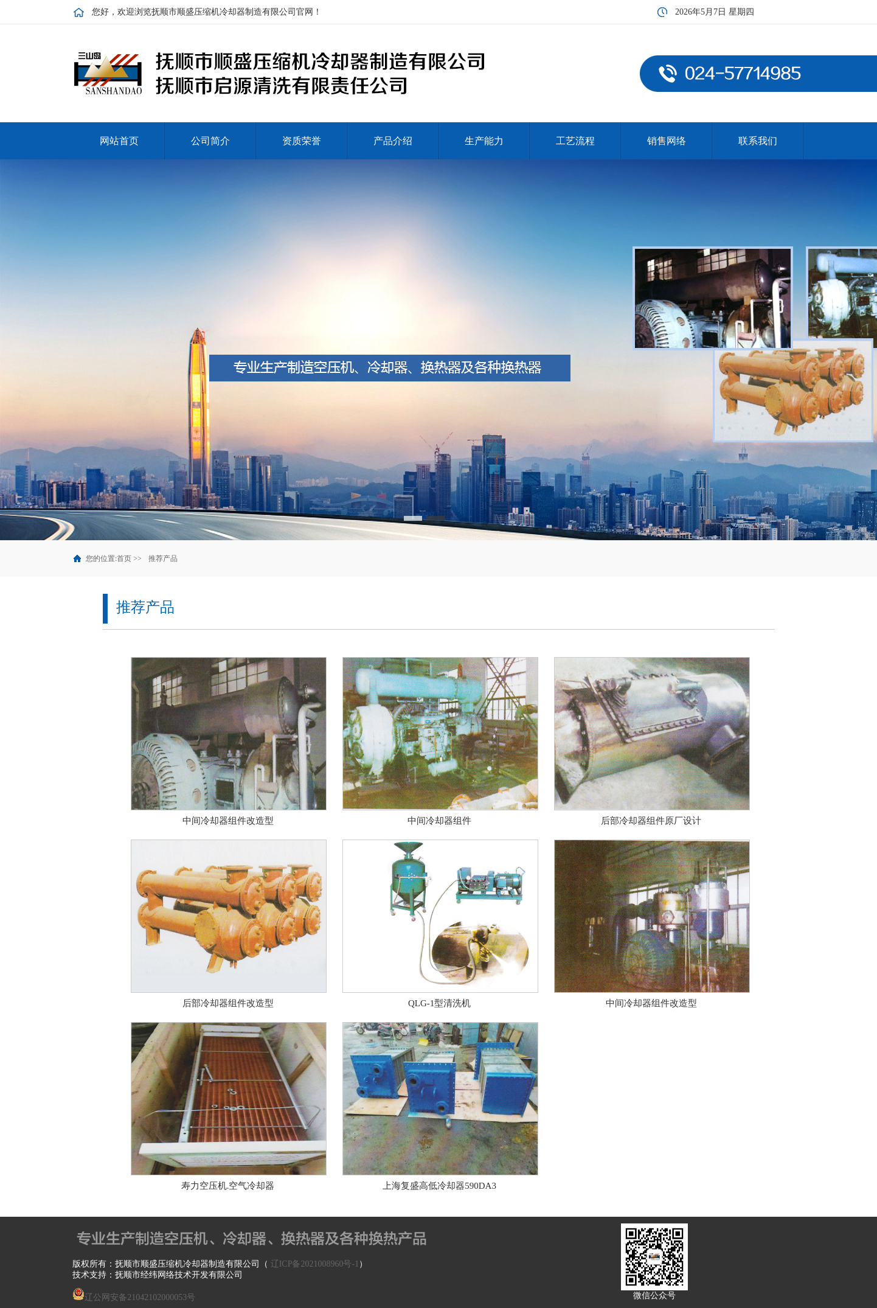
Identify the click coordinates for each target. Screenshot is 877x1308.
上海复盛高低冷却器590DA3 (439, 1186)
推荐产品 (163, 558)
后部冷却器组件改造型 (228, 1003)
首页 (124, 558)
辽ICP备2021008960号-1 (315, 1263)
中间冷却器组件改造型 (228, 821)
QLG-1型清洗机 (439, 1003)
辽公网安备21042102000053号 (133, 1297)
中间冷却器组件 (439, 821)
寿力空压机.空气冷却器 (228, 1186)
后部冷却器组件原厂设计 (651, 821)
